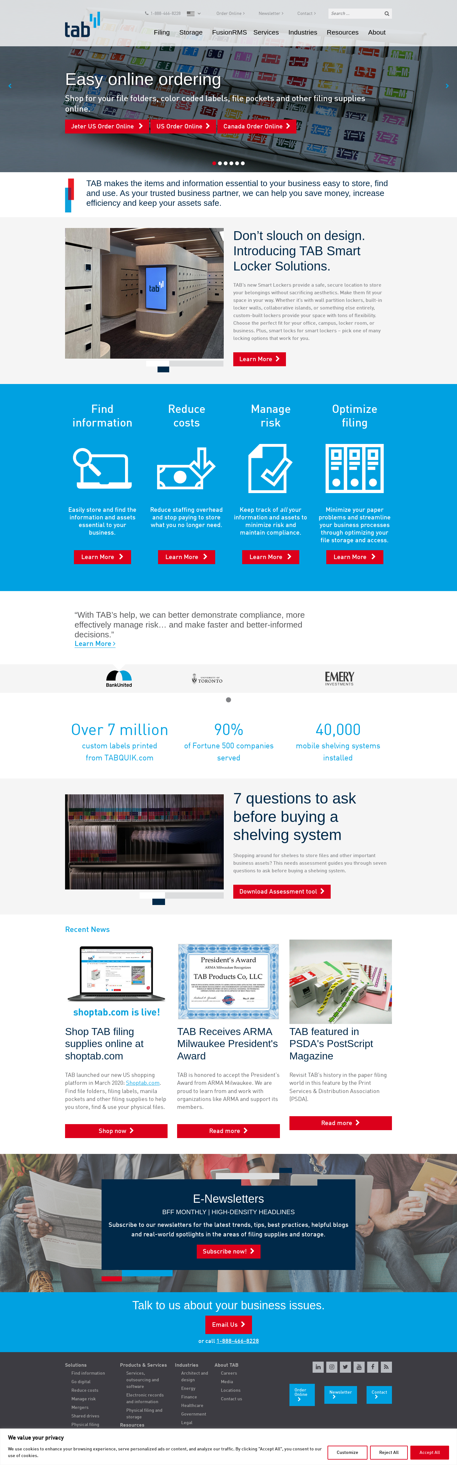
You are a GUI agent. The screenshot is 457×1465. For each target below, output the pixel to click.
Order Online (229, 14)
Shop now (112, 1131)
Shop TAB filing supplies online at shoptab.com (104, 1044)
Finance (189, 1397)
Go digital (80, 1382)
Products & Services (143, 1365)
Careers (229, 1373)
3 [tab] (226, 163)
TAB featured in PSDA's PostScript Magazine (331, 1044)
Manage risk (83, 1399)
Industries (302, 33)
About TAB (227, 1365)
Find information (88, 1373)
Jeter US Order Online (103, 127)
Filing (162, 33)
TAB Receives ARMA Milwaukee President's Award (227, 1044)
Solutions (76, 1365)
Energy (188, 1388)
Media (227, 1382)
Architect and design (194, 1376)
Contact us (231, 1399)
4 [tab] (231, 163)
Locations (231, 1390)
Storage (191, 33)
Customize (347, 1452)
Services (266, 33)
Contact (305, 14)
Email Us (225, 1325)
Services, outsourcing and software (142, 1380)
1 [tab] (214, 163)
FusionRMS (229, 33)
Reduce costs (84, 1390)
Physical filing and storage (144, 1413)
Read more (224, 1131)
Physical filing (85, 1425)
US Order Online (179, 127)
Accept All (430, 1452)
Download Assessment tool (278, 892)
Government (193, 1414)
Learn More (255, 359)
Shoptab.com (143, 1083)
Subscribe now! (225, 1252)
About (377, 33)
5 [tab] (237, 163)
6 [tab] (243, 163)
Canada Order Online (253, 127)
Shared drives (85, 1416)
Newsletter (269, 14)
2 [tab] (220, 163)
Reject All (389, 1452)
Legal (186, 1423)
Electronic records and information (145, 1398)
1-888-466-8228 (165, 14)
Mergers (80, 1407)
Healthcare (192, 1405)
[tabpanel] (228, 86)
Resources (343, 33)
